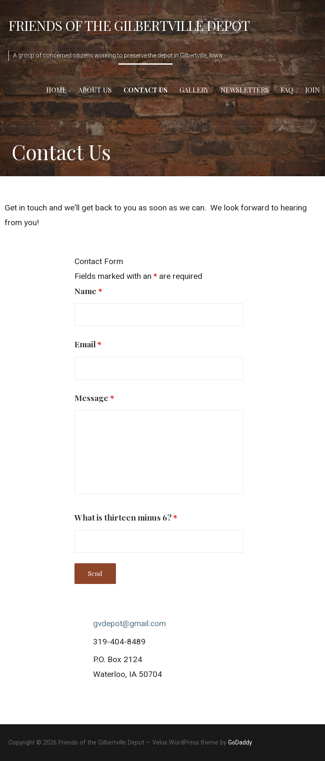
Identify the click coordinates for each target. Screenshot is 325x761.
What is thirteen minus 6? (125, 517)
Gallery (194, 89)
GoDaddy (240, 742)
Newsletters (244, 89)
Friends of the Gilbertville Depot (129, 25)
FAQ (287, 89)
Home (56, 89)
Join (312, 89)
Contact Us (146, 89)
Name (88, 290)
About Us (95, 89)
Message (94, 397)
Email (88, 343)
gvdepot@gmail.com (129, 623)
